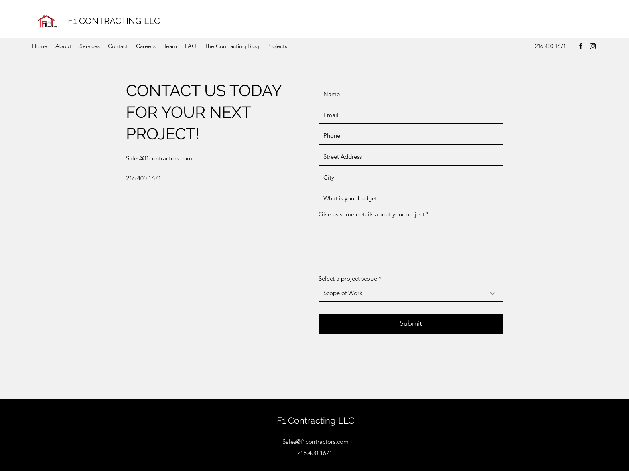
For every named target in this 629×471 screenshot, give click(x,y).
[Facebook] (581, 46)
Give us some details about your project (371, 214)
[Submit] (411, 324)
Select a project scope (348, 278)
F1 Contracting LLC (315, 420)
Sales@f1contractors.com (159, 158)
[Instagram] (593, 46)
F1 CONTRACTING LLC (114, 21)
